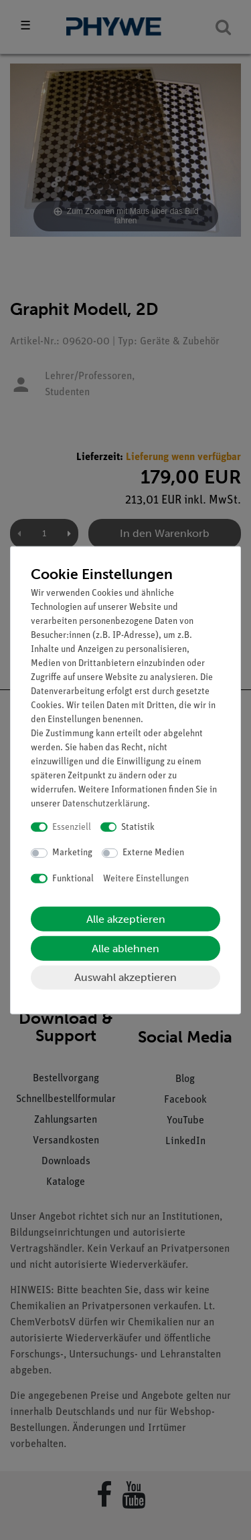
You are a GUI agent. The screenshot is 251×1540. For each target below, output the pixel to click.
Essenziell (71, 827)
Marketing (72, 853)
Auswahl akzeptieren (125, 977)
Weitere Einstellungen (146, 878)
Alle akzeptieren (125, 919)
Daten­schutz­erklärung (104, 803)
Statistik (138, 827)
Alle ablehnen (125, 948)
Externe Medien (153, 853)
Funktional (73, 878)
